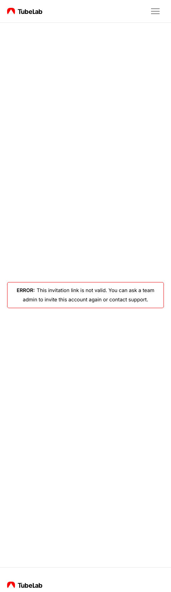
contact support (128, 300)
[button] (155, 11)
